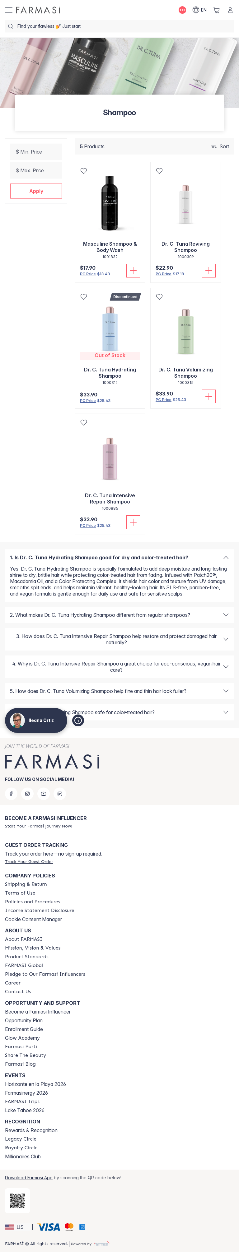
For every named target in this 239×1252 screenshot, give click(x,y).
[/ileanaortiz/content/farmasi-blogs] (20, 1064)
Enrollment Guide (24, 1029)
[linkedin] (60, 794)
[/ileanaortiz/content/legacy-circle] (20, 1139)
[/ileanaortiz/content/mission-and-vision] (32, 948)
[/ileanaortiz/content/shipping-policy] (26, 884)
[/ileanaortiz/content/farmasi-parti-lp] (21, 1046)
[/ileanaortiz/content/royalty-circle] (21, 1148)
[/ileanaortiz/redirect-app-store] (17, 1200)
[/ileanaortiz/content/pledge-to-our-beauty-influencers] (45, 974)
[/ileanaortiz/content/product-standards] (27, 957)
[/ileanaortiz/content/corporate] (24, 965)
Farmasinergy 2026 (26, 1093)
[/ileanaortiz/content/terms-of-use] (20, 893)
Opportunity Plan (24, 1020)
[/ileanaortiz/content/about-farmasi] (23, 939)
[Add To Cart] (133, 270)
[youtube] (43, 794)
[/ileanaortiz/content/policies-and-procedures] (32, 902)
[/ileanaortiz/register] (38, 825)
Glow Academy (22, 1038)
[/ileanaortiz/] (38, 10)
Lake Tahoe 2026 (25, 1110)
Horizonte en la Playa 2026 (35, 1084)
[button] (36, 191)
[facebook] (11, 794)
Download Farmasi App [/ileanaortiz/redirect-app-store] (29, 1177)
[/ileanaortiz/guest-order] (29, 861)
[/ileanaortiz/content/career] (13, 983)
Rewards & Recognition (31, 1130)
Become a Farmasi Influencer (38, 1012)
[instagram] (27, 794)
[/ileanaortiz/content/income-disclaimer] (39, 910)
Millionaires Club (23, 1156)
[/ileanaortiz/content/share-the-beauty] (25, 1055)
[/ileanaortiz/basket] (216, 10)
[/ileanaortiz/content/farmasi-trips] (22, 1101)
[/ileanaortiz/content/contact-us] (18, 992)
